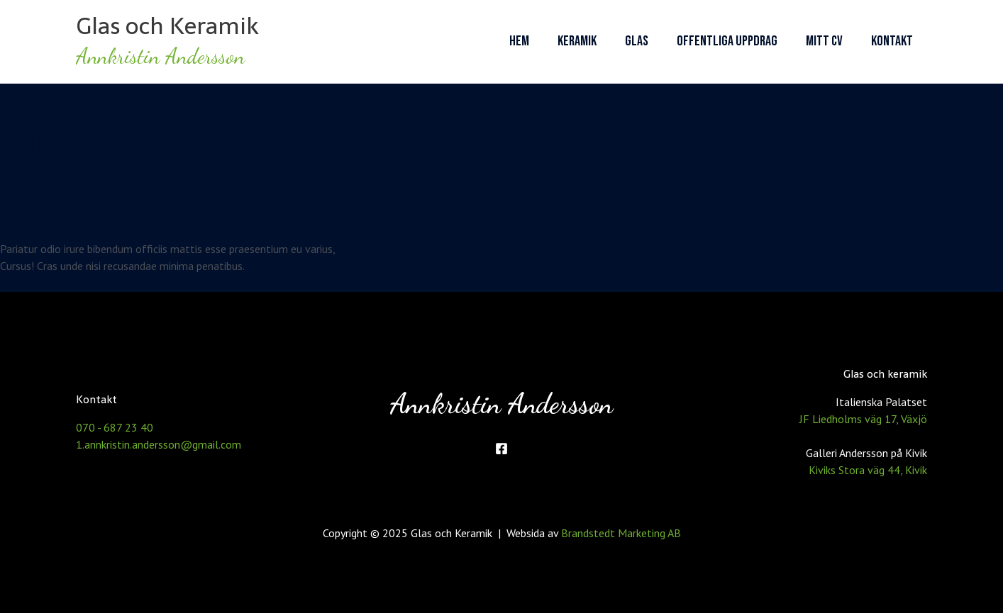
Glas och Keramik (167, 25)
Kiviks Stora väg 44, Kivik (868, 470)
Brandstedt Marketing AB (621, 533)
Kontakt (892, 41)
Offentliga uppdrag (727, 41)
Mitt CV (824, 41)
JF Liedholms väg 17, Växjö (863, 419)
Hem (519, 41)
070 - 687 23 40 (114, 427)
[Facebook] (501, 448)
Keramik (577, 41)
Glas (636, 41)
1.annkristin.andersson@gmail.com (158, 444)
